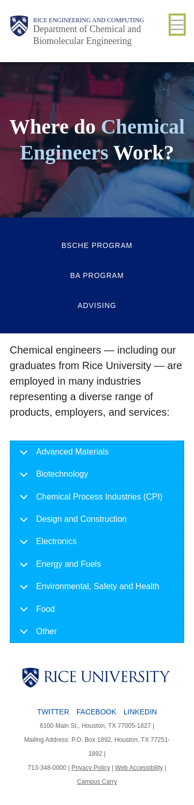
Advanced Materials (62, 455)
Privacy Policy (90, 767)
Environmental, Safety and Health (87, 590)
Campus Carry (97, 781)
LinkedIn (140, 712)
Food (35, 613)
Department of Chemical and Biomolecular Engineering (87, 35)
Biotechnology (52, 478)
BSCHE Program (97, 245)
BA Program (97, 275)
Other (36, 634)
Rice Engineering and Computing (88, 20)
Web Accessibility (139, 767)
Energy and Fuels (58, 568)
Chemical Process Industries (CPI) (89, 500)
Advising (97, 305)
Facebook (96, 712)
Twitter (53, 712)
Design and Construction (71, 523)
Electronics (46, 545)
